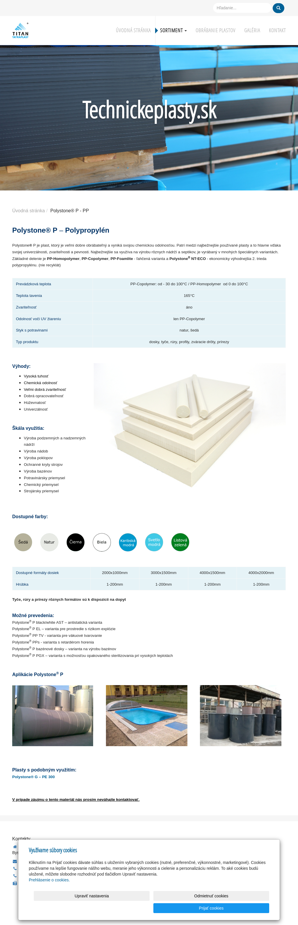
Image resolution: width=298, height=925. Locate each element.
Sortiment (173, 30)
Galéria (252, 30)
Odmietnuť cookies (199, 908)
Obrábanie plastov (215, 30)
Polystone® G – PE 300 (33, 777)
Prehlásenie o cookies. (49, 892)
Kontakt (277, 30)
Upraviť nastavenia (151, 908)
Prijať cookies (247, 908)
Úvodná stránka (133, 30)
